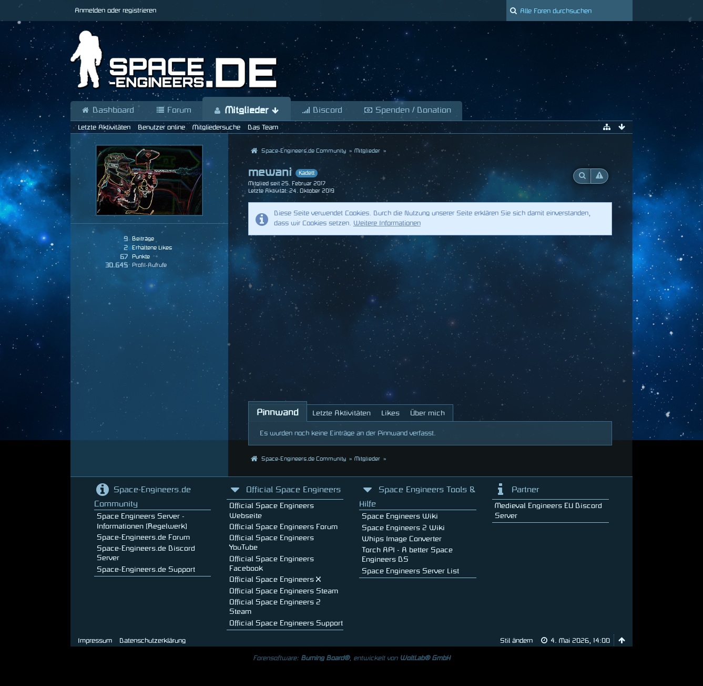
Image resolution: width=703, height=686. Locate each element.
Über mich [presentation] (427, 413)
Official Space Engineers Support (286, 623)
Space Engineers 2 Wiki (403, 527)
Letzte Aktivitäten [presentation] (341, 413)
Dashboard (107, 110)
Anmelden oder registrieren (115, 10)
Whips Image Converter (402, 538)
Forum (173, 110)
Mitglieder (246, 110)
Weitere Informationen (387, 223)
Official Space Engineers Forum (283, 526)
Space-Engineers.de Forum (143, 537)
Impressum (95, 641)
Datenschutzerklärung (152, 641)
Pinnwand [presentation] (278, 412)
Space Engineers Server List (410, 571)
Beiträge (143, 239)
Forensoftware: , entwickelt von (351, 658)
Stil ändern (516, 641)
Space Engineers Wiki (400, 516)
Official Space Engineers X (275, 579)
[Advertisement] (430, 314)
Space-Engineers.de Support (146, 569)
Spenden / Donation (407, 110)
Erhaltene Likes (152, 248)
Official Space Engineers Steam (283, 591)
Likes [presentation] (390, 413)
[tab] (277, 412)
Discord (322, 110)
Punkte (141, 257)
